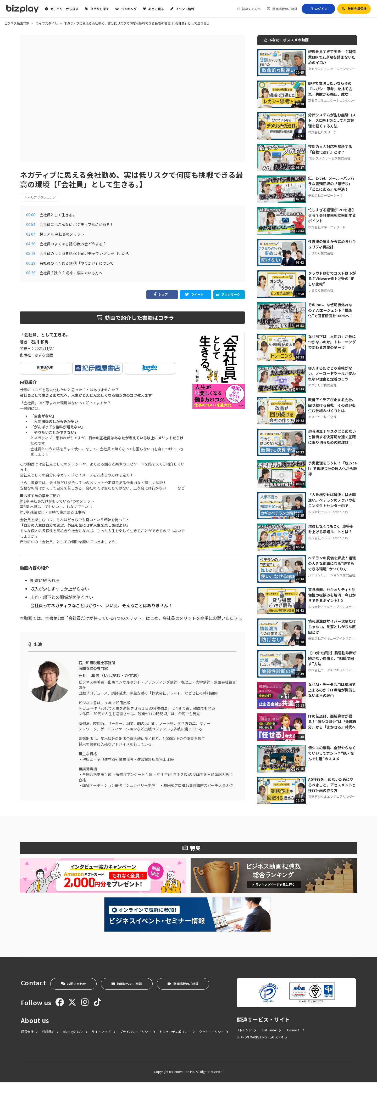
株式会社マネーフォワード (327, 227)
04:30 (30, 243)
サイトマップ (103, 1051)
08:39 (30, 272)
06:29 (30, 263)
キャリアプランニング (40, 197)
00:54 (30, 224)
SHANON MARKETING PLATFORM (262, 1056)
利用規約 (50, 1051)
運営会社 (29, 1051)
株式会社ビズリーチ (322, 132)
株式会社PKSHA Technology (328, 511)
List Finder (271, 1049)
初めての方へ (249, 9)
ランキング (126, 9)
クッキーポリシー (213, 1051)
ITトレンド (246, 1049)
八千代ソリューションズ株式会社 (331, 575)
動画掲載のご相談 (282, 9)
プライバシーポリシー (137, 1051)
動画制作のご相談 (127, 1003)
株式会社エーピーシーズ (325, 195)
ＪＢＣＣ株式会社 (320, 253)
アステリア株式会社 (322, 385)
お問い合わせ (73, 1003)
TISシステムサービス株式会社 (329, 158)
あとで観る (153, 9)
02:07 (30, 234)
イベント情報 (182, 9)
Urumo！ (295, 1049)
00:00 (30, 214)
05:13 (30, 253)
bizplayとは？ (75, 1051)
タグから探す (97, 9)
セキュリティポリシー (177, 1051)
